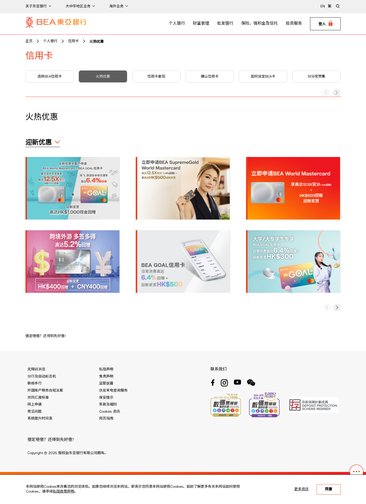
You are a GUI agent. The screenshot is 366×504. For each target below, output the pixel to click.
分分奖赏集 (316, 76)
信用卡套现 (156, 76)
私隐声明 (106, 369)
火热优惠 (96, 41)
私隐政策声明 (63, 491)
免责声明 (106, 376)
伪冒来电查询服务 (113, 390)
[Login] (325, 24)
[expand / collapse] (42, 143)
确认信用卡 (210, 76)
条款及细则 (108, 404)
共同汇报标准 (38, 397)
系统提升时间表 (39, 418)
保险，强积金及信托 (259, 24)
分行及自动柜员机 (41, 376)
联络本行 (34, 383)
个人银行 (177, 24)
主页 (29, 41)
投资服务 (294, 24)
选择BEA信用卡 (49, 76)
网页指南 (106, 418)
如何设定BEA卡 (263, 76)
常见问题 (34, 411)
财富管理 (201, 24)
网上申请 (34, 404)
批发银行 (225, 24)
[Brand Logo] (56, 24)
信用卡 (73, 41)
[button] (336, 93)
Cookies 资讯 (109, 411)
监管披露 (106, 383)
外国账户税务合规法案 (45, 390)
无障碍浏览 (36, 369)
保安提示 (106, 397)
